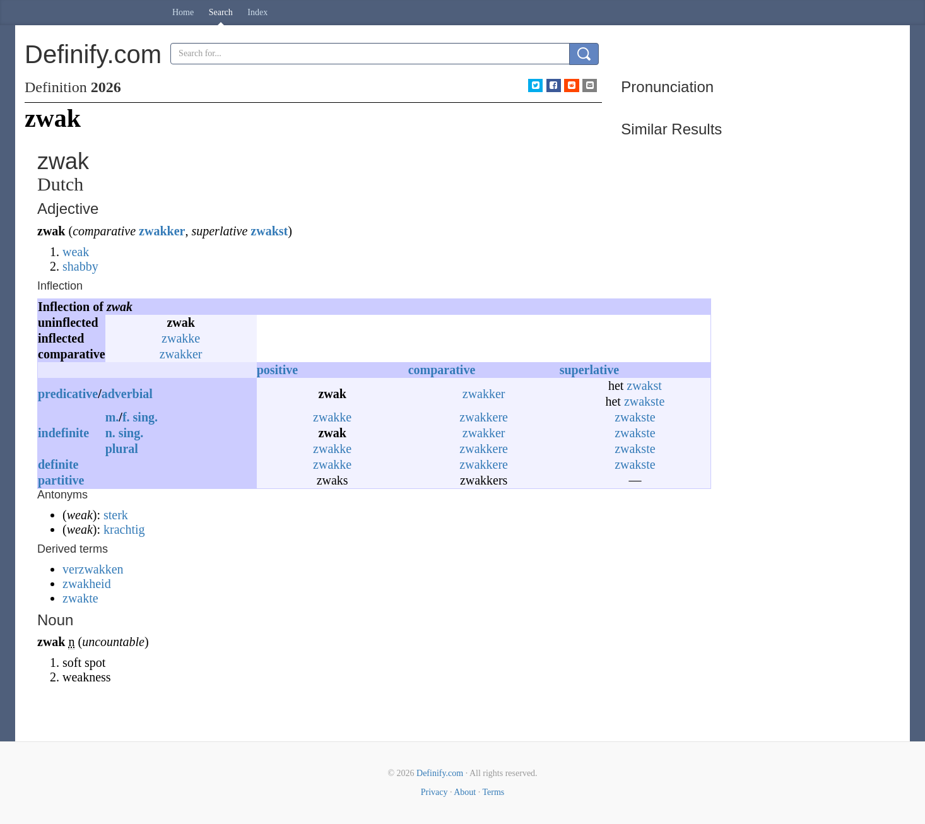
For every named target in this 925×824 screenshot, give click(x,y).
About (465, 792)
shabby (80, 266)
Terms (493, 792)
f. (126, 417)
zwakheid (86, 584)
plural (121, 449)
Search (221, 12)
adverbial (127, 394)
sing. (145, 417)
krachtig (124, 529)
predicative (68, 394)
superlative (589, 370)
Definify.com (439, 773)
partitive (61, 480)
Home (183, 12)
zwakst (269, 231)
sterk (115, 515)
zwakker (162, 231)
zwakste (644, 401)
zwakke (181, 338)
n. (110, 433)
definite (58, 464)
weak (75, 252)
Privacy (434, 792)
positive (277, 370)
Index (257, 12)
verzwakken (93, 569)
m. (112, 417)
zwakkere (483, 417)
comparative (442, 370)
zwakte (80, 598)
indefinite (63, 433)
